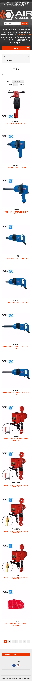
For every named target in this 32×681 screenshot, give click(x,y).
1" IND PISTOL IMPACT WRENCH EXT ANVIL (16, 213)
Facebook (14, 665)
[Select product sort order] (18, 81)
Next (24, 641)
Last (28, 641)
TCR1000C (16, 437)
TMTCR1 (16, 621)
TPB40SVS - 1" (16, 121)
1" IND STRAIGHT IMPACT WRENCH (16, 258)
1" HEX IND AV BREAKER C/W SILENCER (16, 123)
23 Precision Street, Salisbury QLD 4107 (16, 4)
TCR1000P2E (16, 529)
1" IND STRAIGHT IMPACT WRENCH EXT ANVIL (16, 347)
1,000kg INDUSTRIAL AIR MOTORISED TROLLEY (16, 624)
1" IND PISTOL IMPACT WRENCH (16, 168)
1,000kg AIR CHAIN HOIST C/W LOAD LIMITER (16, 440)
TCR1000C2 (16, 483)
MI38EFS (16, 256)
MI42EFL (16, 391)
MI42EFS (16, 300)
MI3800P (16, 165)
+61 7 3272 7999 (8, 2)
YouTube (18, 665)
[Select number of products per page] (15, 84)
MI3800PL (16, 210)
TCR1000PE (16, 575)
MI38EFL (16, 345)
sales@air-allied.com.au (22, 2)
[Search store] (12, 23)
